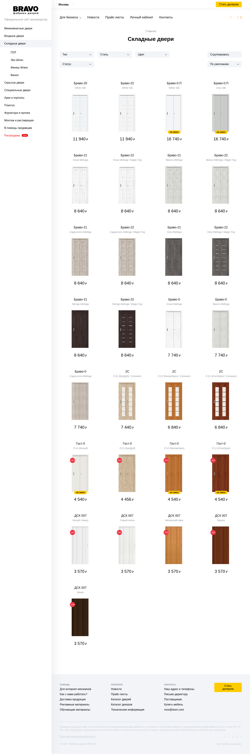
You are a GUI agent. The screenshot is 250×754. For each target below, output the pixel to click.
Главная (151, 31)
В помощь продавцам (18, 127)
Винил (15, 75)
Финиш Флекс (19, 67)
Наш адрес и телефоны (179, 689)
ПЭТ (13, 52)
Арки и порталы (14, 97)
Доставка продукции (73, 699)
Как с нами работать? (73, 694)
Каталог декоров (121, 704)
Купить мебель (173, 704)
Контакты (166, 17)
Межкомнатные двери (18, 28)
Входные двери (14, 35)
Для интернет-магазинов (75, 689)
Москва (64, 4)
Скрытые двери (14, 82)
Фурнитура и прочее (17, 112)
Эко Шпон (17, 60)
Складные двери (15, 43)
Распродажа (16, 135)
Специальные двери (17, 90)
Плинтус (9, 105)
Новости (93, 17)
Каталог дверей (121, 699)
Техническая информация (127, 709)
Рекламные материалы (74, 704)
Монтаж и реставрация (19, 120)
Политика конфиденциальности (77, 736)
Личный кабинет (141, 17)
